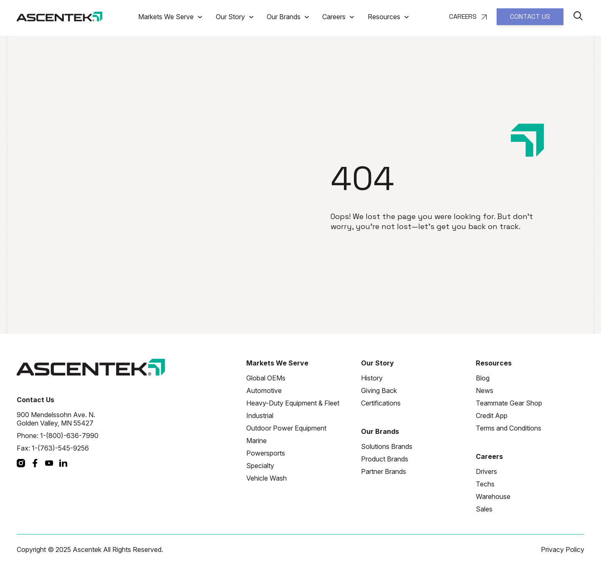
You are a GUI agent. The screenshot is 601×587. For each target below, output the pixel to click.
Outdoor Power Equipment (286, 428)
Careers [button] (334, 17)
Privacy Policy (562, 549)
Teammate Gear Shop (509, 403)
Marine (256, 440)
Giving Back (379, 390)
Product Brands (384, 459)
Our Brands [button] (284, 17)
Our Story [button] (231, 17)
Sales (484, 509)
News (484, 390)
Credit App (492, 415)
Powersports (265, 453)
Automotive (264, 390)
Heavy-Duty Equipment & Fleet (292, 403)
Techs (485, 484)
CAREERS (468, 16)
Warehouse (493, 496)
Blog (483, 378)
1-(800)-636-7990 (69, 435)
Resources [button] (385, 17)
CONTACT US (530, 16)
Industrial (259, 415)
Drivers (486, 471)
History (372, 378)
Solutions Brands (386, 446)
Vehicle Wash (266, 478)
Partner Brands (383, 471)
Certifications (381, 403)
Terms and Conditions (508, 428)
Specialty (260, 465)
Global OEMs (265, 378)
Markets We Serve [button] (166, 17)
